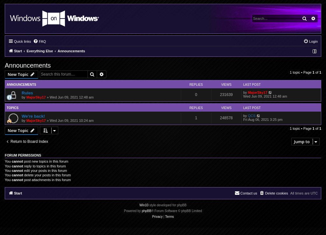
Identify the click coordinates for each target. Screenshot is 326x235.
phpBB (146, 211)
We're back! (33, 116)
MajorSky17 (36, 97)
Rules (27, 93)
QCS (252, 116)
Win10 (143, 205)
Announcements (28, 65)
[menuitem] (39, 41)
